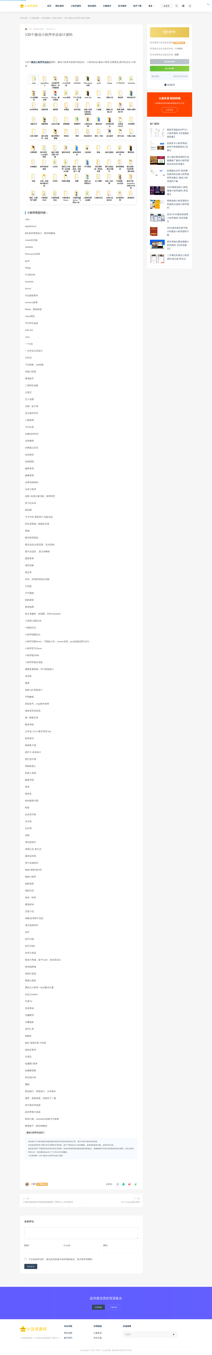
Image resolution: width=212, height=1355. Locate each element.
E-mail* (67, 1245)
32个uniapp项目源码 (130, 1202)
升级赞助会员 (179, 43)
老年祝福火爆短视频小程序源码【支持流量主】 (178, 245)
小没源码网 (34, 18)
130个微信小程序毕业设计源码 (51, 1155)
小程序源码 (45, 18)
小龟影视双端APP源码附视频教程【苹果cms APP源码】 (48, 1202)
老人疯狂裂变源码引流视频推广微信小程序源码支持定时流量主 (178, 160)
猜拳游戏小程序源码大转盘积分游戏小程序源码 (178, 204)
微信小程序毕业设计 (41, 62)
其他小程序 (57, 18)
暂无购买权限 (169, 62)
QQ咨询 (169, 84)
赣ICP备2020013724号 (122, 1350)
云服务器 (97, 1333)
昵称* (27, 1245)
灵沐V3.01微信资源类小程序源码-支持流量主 (177, 218)
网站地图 (68, 1333)
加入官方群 (169, 68)
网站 (105, 1245)
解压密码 (68, 1337)
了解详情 (113, 1307)
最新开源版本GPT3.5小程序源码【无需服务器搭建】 (178, 133)
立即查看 (98, 1307)
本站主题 (97, 1337)
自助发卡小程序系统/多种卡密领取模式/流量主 (177, 147)
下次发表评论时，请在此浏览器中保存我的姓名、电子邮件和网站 (60, 1259)
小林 (28, 29)
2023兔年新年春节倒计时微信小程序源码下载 (178, 231)
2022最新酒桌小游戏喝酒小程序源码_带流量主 (177, 190)
